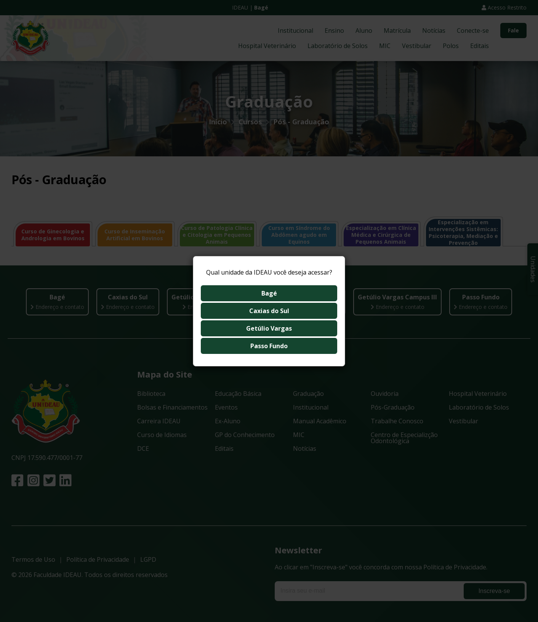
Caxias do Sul (269, 311)
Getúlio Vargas (269, 328)
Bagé (269, 293)
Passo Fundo (269, 346)
